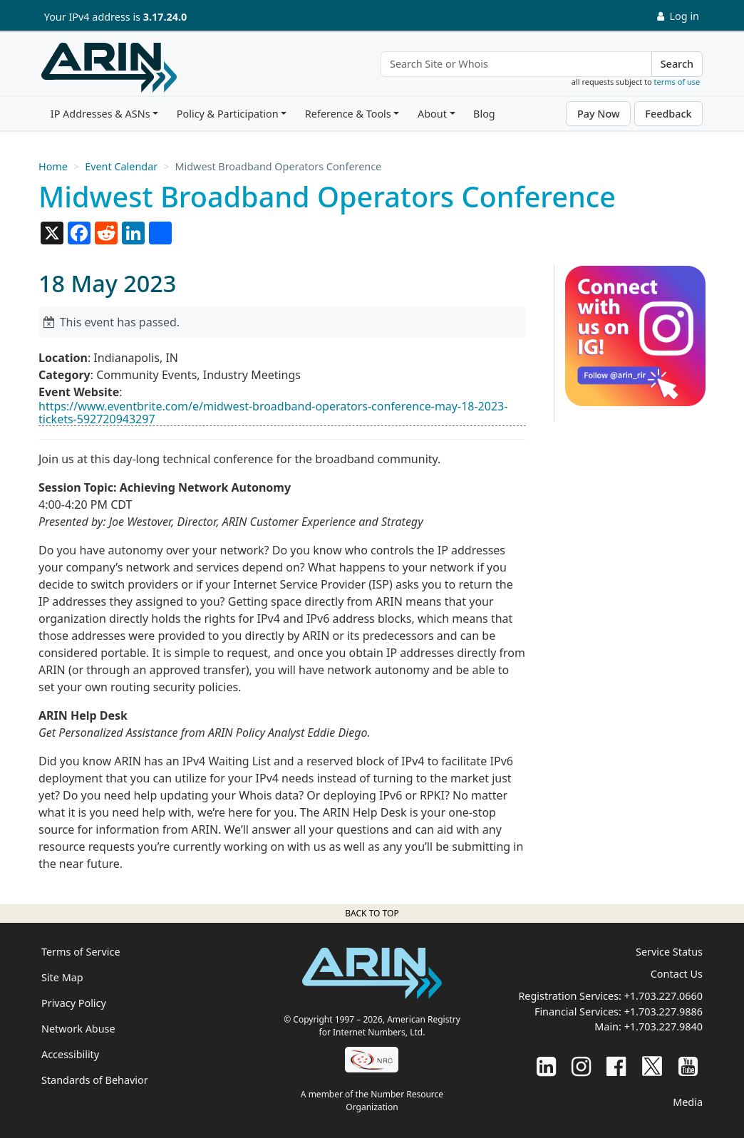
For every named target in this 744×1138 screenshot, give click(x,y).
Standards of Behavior (94, 1080)
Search (677, 64)
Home (53, 166)
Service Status (669, 951)
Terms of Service (80, 951)
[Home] (109, 68)
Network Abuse (78, 1028)
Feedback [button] (668, 113)
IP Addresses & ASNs (100, 113)
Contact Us (677, 974)
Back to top (371, 913)
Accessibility (70, 1054)
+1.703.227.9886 (663, 1011)
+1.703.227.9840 (663, 1026)
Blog (484, 113)
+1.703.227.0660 (663, 996)
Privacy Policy (73, 1003)
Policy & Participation (228, 113)
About (432, 113)
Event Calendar (121, 166)
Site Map (62, 977)
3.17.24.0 (165, 17)
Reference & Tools (348, 113)
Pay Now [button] (598, 113)
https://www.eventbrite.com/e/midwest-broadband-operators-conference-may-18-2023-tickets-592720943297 (272, 412)
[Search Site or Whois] (516, 64)
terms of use (677, 81)
